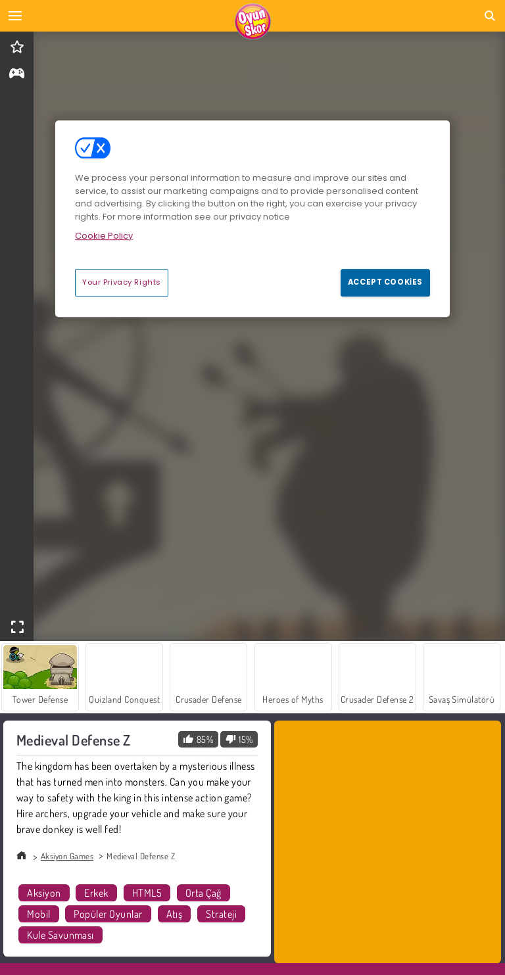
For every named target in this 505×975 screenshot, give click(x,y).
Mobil (38, 913)
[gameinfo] (16, 74)
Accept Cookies (385, 282)
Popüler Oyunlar (108, 913)
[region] (252, 219)
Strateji (221, 913)
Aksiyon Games (67, 856)
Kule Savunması (60, 934)
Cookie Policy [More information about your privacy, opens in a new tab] (104, 236)
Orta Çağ (203, 892)
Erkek (96, 892)
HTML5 (147, 892)
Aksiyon (43, 892)
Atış (174, 913)
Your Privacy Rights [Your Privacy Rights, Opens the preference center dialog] (121, 282)
